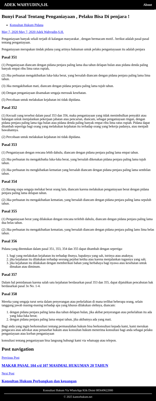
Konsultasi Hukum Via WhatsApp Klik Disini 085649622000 (78, 390)
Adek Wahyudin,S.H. (50, 32)
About (147, 4)
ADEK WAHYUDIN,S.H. (26, 4)
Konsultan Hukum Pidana (26, 25)
